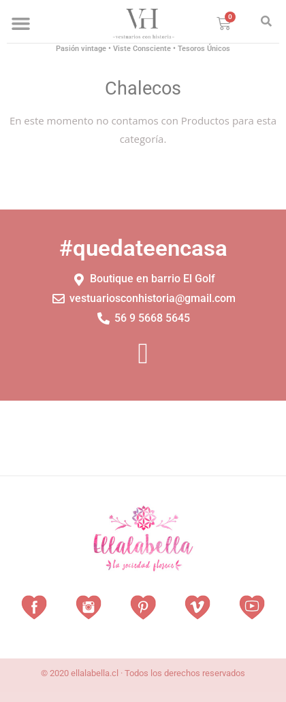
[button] (21, 24)
